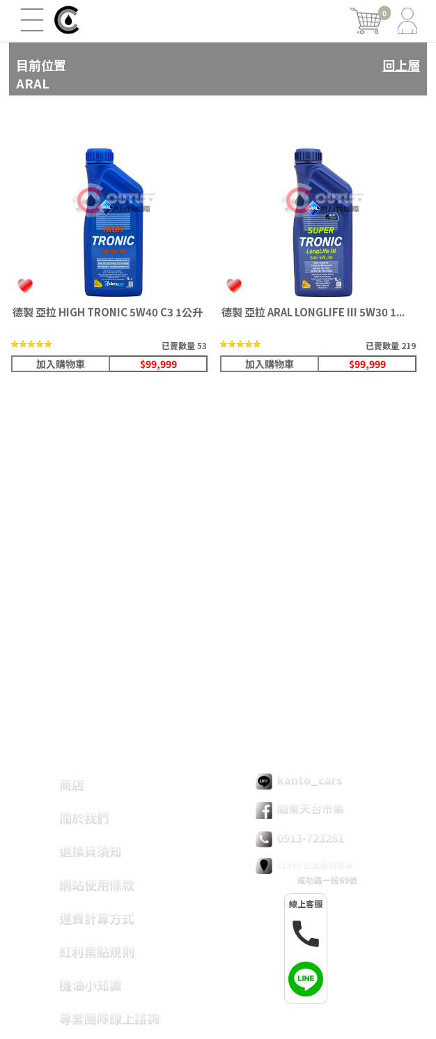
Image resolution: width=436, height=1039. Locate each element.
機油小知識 (90, 985)
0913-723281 (300, 838)
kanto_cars (299, 780)
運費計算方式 (96, 918)
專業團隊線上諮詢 (109, 1018)
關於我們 (84, 817)
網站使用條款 (96, 884)
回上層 (401, 65)
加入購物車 (60, 364)
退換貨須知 (90, 851)
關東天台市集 (300, 809)
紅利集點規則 (96, 951)
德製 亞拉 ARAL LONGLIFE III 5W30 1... (313, 312)
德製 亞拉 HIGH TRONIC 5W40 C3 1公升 (108, 312)
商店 (71, 784)
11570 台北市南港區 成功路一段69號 (306, 872)
